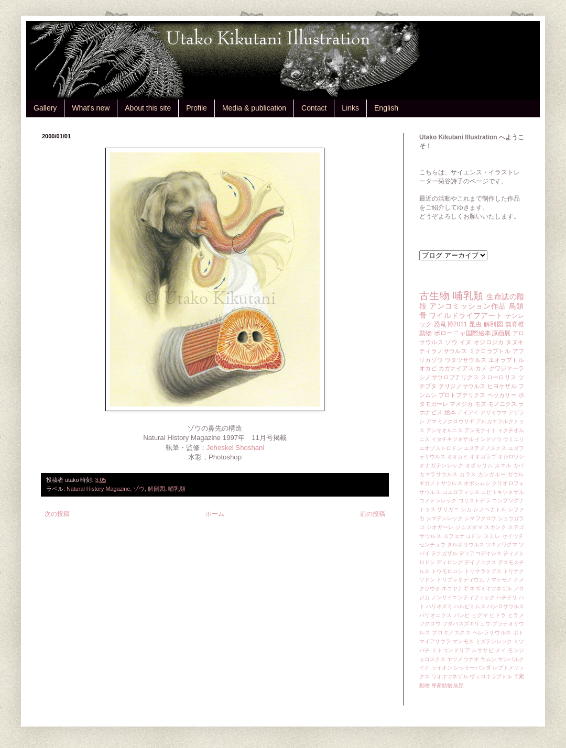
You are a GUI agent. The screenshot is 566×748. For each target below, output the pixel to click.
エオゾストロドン (440, 448)
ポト (518, 632)
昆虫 (475, 324)
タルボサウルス (465, 544)
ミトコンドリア (451, 650)
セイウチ (513, 536)
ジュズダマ (469, 527)
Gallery (45, 108)
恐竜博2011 (450, 324)
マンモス (462, 641)
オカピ (428, 368)
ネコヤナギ (455, 588)
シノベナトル (489, 509)
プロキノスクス (451, 632)
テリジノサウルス (462, 386)
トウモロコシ (447, 571)
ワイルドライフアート (466, 315)
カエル (503, 465)
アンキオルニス (444, 430)
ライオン (441, 667)
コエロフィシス (461, 492)
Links (350, 108)
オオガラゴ (483, 456)
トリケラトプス (483, 571)
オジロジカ (489, 342)
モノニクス (502, 404)
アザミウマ (493, 412)
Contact (313, 108)
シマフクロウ (480, 518)
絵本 (450, 412)
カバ (518, 465)
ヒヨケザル (502, 386)
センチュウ (432, 544)
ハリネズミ (439, 606)
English (386, 108)
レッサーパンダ (472, 667)
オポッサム (479, 465)
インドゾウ (488, 439)
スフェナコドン (462, 536)
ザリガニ (448, 509)
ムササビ (483, 650)
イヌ (466, 342)
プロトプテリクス (462, 395)
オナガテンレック (441, 465)
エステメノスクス (485, 448)
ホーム (214, 514)
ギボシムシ (477, 483)
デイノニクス (480, 562)
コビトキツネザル (502, 492)
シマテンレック (444, 518)
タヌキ (515, 342)
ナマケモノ (499, 579)
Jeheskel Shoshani (235, 448)
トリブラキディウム (460, 579)
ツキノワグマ (502, 544)
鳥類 (516, 306)
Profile (196, 108)
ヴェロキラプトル (491, 676)
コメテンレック (438, 500)
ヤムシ (488, 659)
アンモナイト (480, 430)
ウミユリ (513, 439)
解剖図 (156, 489)
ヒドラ (497, 615)
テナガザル (444, 553)
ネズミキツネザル (491, 588)
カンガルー (492, 474)
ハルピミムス (470, 606)
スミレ (492, 536)
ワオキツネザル (450, 676)
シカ (466, 509)
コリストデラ (475, 500)
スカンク (495, 527)
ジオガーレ (440, 527)
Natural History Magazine (98, 489)
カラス (468, 474)
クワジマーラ (506, 368)
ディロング (450, 562)
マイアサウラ (435, 641)
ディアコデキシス (480, 553)
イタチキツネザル (452, 439)
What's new (91, 108)
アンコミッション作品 (467, 306)
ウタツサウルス (466, 360)
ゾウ (139, 489)
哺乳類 (177, 489)
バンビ (462, 615)
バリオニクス (435, 615)
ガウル (515, 474)
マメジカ (461, 404)
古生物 (434, 295)
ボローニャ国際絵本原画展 (472, 333)
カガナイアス (456, 368)
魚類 (458, 685)
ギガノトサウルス (440, 483)
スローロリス (498, 377)
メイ (500, 650)
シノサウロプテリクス (449, 377)
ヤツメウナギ (463, 659)
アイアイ (468, 412)
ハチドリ (506, 597)
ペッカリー (502, 395)
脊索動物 (441, 685)
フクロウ (430, 623)
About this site (148, 108)
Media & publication (254, 108)
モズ (480, 404)
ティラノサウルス (443, 351)
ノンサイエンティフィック (463, 597)
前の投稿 (372, 514)
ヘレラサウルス (492, 632)
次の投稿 (57, 514)
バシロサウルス (505, 606)
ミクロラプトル (490, 351)
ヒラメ (516, 615)
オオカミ (457, 456)
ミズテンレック (494, 641)
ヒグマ (480, 615)
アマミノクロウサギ (450, 421)
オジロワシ (511, 456)
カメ (481, 368)
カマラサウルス (438, 474)
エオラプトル (506, 360)
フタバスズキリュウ (466, 623)
